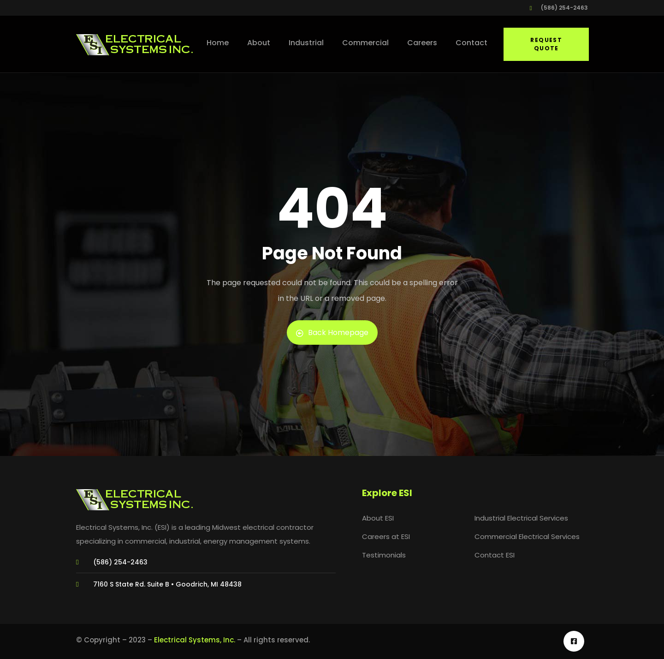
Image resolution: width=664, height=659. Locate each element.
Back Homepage (332, 332)
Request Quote (546, 44)
